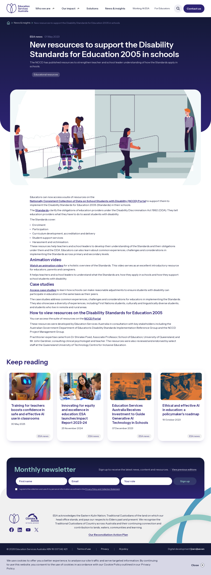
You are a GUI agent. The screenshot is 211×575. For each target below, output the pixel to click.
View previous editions (184, 469)
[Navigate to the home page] (14, 519)
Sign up (185, 481)
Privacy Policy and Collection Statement (102, 489)
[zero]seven (197, 548)
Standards (42, 210)
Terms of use (84, 548)
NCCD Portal (92, 318)
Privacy (105, 548)
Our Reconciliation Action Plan (108, 534)
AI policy (123, 548)
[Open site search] (178, 8)
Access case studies (43, 290)
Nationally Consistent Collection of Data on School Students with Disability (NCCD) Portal (88, 201)
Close (197, 565)
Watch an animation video (46, 265)
